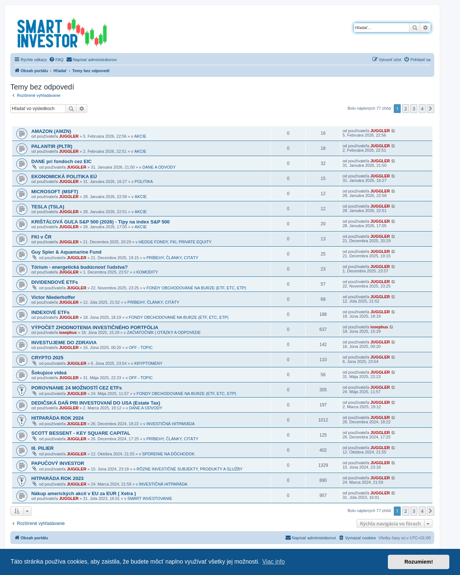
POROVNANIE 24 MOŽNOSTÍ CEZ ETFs (76, 388)
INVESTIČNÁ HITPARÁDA (170, 423)
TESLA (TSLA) (47, 206)
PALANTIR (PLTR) (51, 146)
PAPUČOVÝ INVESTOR (57, 463)
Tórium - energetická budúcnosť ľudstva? (79, 267)
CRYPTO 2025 (47, 357)
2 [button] (405, 108)
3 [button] (414, 108)
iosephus (68, 332)
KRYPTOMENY (148, 363)
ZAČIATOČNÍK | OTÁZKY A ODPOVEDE (164, 332)
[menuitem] (56, 59)
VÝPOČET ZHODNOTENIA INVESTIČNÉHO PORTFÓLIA (94, 327)
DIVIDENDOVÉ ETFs (54, 282)
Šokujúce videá (49, 372)
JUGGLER (68, 136)
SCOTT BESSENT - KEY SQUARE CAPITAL (80, 433)
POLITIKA (144, 181)
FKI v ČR (41, 237)
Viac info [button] (273, 561)
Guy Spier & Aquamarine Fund (66, 252)
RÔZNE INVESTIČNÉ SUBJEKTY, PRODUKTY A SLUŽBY (190, 469)
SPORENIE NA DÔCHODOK (168, 454)
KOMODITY (147, 272)
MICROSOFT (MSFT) (54, 191)
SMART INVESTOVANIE (149, 498)
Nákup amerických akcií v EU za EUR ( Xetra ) (83, 493)
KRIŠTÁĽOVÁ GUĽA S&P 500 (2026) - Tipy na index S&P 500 (100, 222)
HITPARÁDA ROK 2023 (57, 478)
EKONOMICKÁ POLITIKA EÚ (64, 176)
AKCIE (140, 136)
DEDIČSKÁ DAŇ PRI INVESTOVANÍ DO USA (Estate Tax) (95, 403)
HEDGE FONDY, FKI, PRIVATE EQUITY (175, 242)
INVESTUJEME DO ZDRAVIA (64, 342)
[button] (430, 108)
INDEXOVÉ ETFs (50, 312)
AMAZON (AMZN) (51, 131)
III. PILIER (42, 448)
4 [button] (422, 108)
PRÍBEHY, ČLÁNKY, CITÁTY (172, 257)
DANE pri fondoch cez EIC (61, 161)
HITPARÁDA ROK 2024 (57, 418)
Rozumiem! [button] (418, 562)
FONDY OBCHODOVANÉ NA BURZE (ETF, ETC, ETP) (196, 288)
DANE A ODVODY (159, 167)
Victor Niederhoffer (53, 297)
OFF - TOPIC (141, 347)
